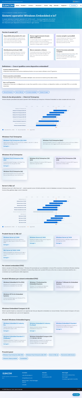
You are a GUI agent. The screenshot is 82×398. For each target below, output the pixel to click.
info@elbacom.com (27, 378)
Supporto (64, 5)
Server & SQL (19, 92)
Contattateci (23, 358)
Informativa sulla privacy (68, 375)
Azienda (56, 5)
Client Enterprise (8, 92)
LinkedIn (24, 384)
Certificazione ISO (47, 377)
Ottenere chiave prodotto (10, 358)
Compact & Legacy (44, 92)
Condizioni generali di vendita (70, 379)
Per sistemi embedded (31, 92)
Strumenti (39, 5)
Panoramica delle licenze (68, 355)
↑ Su (78, 389)
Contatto (73, 5)
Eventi (46, 5)
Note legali (65, 377)
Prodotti (24, 5)
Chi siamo (44, 375)
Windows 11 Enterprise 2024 (13, 355)
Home (17, 5)
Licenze (31, 5)
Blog (51, 5)
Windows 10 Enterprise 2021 (36, 355)
